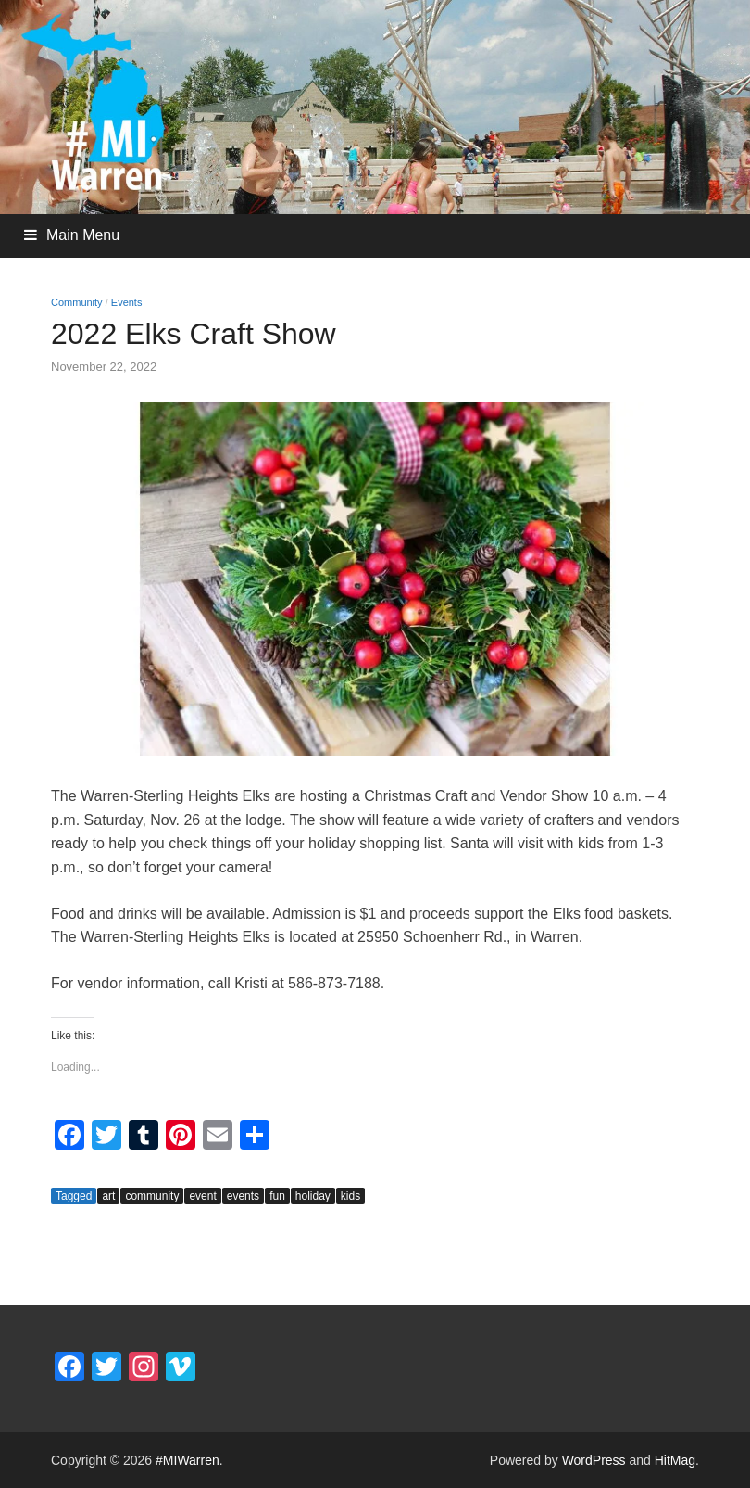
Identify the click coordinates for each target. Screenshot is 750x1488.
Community (77, 302)
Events (127, 302)
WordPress (594, 1460)
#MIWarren (187, 1460)
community (152, 1195)
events (243, 1195)
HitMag (675, 1460)
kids (350, 1195)
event (202, 1195)
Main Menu (82, 235)
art (108, 1195)
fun (277, 1195)
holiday (313, 1195)
